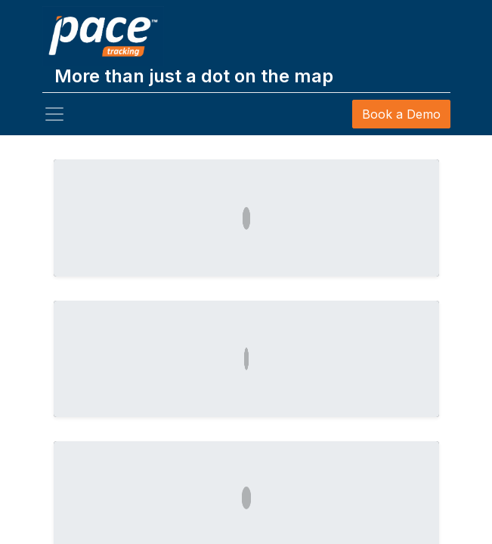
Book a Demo (401, 114)
